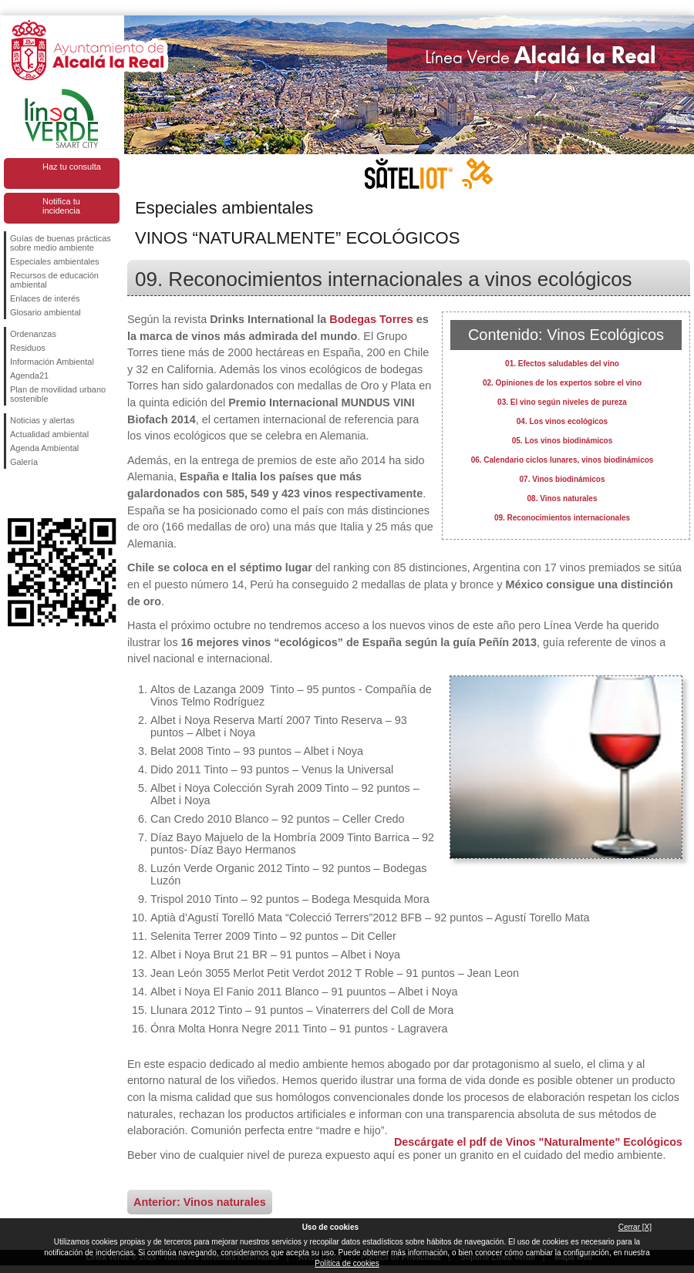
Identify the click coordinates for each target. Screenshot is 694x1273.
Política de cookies (347, 1263)
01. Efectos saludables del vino (562, 363)
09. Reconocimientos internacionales (562, 518)
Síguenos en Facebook (13, 493)
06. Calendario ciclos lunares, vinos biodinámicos (562, 460)
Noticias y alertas (42, 420)
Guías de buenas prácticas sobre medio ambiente (60, 243)
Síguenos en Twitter (38, 493)
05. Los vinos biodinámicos (562, 440)
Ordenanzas (33, 333)
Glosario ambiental (45, 312)
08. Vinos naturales (562, 498)
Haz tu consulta (71, 166)
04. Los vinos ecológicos (562, 421)
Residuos (27, 347)
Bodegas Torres (371, 319)
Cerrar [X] (635, 1227)
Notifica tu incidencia (61, 206)
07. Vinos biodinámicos (562, 479)
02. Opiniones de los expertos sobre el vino (562, 383)
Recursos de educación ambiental (54, 280)
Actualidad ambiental (49, 434)
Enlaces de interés (45, 298)
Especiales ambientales (54, 261)
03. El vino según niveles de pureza (562, 402)
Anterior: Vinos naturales (199, 1202)
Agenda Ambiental (44, 448)
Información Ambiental (52, 361)
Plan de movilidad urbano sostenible (58, 394)
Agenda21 (29, 375)
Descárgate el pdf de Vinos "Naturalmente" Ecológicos (538, 1142)
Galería (24, 461)
